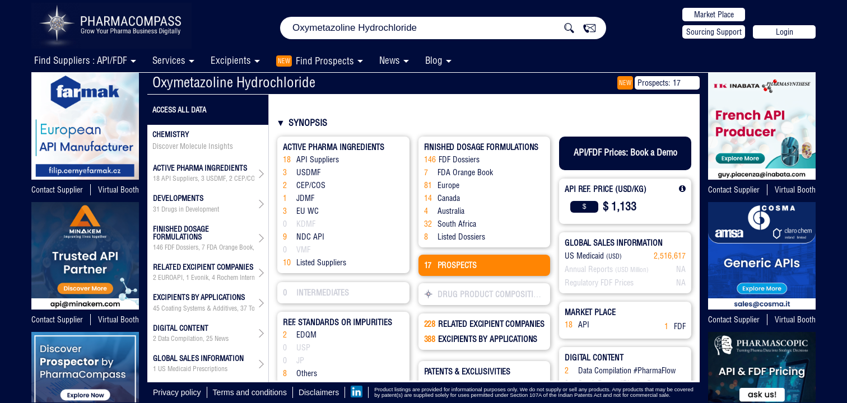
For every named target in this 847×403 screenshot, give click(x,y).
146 (158, 247)
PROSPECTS (450, 265)
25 (209, 339)
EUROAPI (170, 278)
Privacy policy (177, 392)
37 (243, 308)
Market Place (714, 15)
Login (784, 32)
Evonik (199, 278)
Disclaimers (319, 392)
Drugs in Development (190, 209)
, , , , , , (203, 247)
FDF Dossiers (181, 247)
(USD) (614, 256)
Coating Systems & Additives (199, 308)
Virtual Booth (118, 189)
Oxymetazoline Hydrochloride (233, 82)
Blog (434, 60)
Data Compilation (180, 339)
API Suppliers (179, 178)
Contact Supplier (57, 189)
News (389, 60)
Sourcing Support (714, 32)
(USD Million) (632, 270)
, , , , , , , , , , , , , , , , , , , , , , (203, 308)
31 (156, 209)
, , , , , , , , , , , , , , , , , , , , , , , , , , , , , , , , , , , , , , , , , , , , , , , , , (203, 278)
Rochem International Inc (249, 278)
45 (156, 308)
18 (156, 178)
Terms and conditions (250, 392)
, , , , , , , (203, 178)
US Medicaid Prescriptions (192, 369)
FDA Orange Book (230, 247)
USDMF (216, 178)
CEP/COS (246, 178)
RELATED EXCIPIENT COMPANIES (484, 324)
